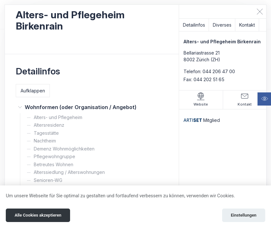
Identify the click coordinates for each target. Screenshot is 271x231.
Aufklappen (33, 90)
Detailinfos (194, 25)
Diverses (222, 25)
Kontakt (247, 25)
